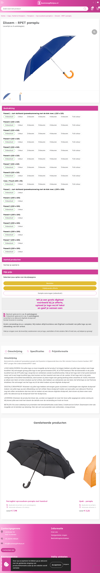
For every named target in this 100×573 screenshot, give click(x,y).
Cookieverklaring (57, 549)
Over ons (54, 518)
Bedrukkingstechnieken (60, 524)
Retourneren (6, 552)
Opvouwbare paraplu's (44, 16)
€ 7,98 (11, 496)
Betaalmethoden (7, 549)
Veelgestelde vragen (59, 521)
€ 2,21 (71, 496)
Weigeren (66, 564)
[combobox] (44, 8)
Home (3, 16)
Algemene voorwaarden (60, 546)
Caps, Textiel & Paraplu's (16, 16)
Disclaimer (55, 556)
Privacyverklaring (57, 552)
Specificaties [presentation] (34, 350)
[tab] (12, 351)
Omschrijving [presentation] (14, 350)
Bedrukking (9, 108)
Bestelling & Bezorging (9, 546)
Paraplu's (30, 16)
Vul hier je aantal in (11, 265)
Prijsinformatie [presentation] (55, 350)
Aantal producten (12, 259)
